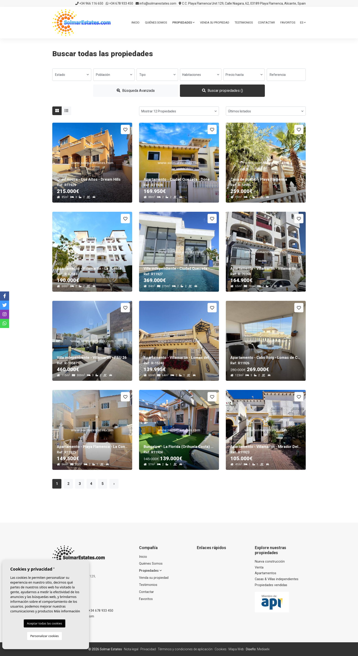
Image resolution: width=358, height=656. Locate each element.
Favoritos (287, 22)
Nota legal (131, 649)
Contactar (266, 22)
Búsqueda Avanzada (136, 90)
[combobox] (71, 75)
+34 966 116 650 (89, 3)
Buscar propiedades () (222, 90)
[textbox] (72, 74)
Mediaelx (263, 649)
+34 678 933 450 (119, 3)
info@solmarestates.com (156, 3)
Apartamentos (265, 573)
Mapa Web (236, 649)
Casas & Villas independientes (276, 579)
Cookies (220, 649)
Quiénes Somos (156, 22)
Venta (259, 567)
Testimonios (244, 22)
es (303, 22)
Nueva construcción (270, 561)
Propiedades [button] (183, 22)
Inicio (136, 22)
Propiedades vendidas (271, 585)
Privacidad (148, 649)
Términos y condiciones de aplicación (185, 649)
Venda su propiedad (214, 22)
